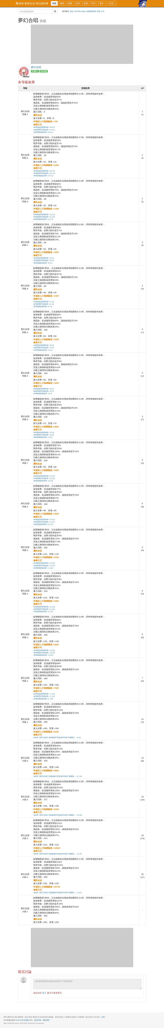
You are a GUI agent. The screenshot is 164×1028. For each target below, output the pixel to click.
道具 (78, 3)
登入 (44, 993)
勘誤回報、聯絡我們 (42, 1020)
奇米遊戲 (25, 1020)
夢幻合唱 (24, 72)
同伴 (94, 3)
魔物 (62, 3)
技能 (54, 3)
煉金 (71, 11)
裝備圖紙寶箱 (91, 11)
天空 (102, 11)
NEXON (19, 1020)
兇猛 (98, 11)
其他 (112, 3)
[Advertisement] (82, 44)
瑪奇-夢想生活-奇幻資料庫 (32, 3)
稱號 (70, 3)
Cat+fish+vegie (79, 11)
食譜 (86, 3)
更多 (102, 3)
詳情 (103, 1017)
